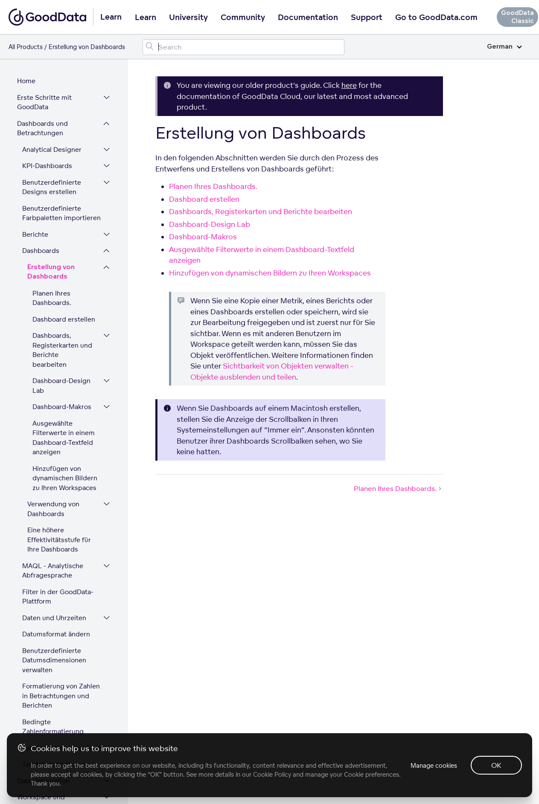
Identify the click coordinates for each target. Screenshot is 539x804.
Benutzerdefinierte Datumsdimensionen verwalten (54, 534)
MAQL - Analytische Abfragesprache (52, 444)
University (188, 17)
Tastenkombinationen (55, 638)
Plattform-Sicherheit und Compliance (48, 728)
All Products (26, 46)
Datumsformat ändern (56, 508)
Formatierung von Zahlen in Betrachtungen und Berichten (61, 569)
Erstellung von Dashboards (51, 145)
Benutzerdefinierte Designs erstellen (51, 61)
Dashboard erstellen (63, 193)
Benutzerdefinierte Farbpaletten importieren (61, 87)
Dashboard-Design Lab (61, 259)
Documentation (308, 17)
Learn (145, 17)
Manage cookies (434, 765)
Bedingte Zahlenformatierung (53, 601)
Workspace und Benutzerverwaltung (48, 676)
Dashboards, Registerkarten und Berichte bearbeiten (62, 223)
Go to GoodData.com (436, 17)
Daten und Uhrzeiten (54, 492)
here (349, 85)
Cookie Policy (272, 774)
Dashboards (40, 124)
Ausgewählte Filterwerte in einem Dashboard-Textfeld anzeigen (63, 311)
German (504, 46)
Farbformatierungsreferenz (64, 622)
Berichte (35, 108)
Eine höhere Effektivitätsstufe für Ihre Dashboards (59, 413)
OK (496, 765)
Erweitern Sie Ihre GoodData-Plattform (48, 702)
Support (366, 17)
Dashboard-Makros (61, 280)
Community (243, 17)
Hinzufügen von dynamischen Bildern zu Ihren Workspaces (64, 352)
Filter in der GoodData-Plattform (57, 470)
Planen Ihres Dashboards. (51, 172)
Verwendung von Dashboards (53, 383)
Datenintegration (43, 654)
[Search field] (243, 47)
